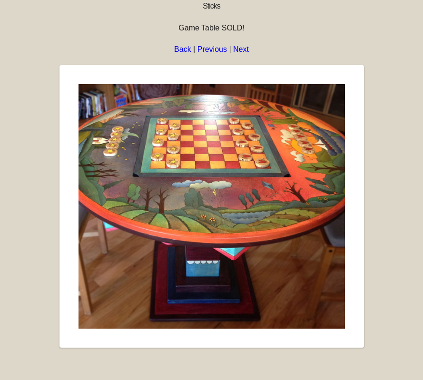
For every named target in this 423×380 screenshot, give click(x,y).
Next (241, 49)
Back (182, 49)
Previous (212, 49)
